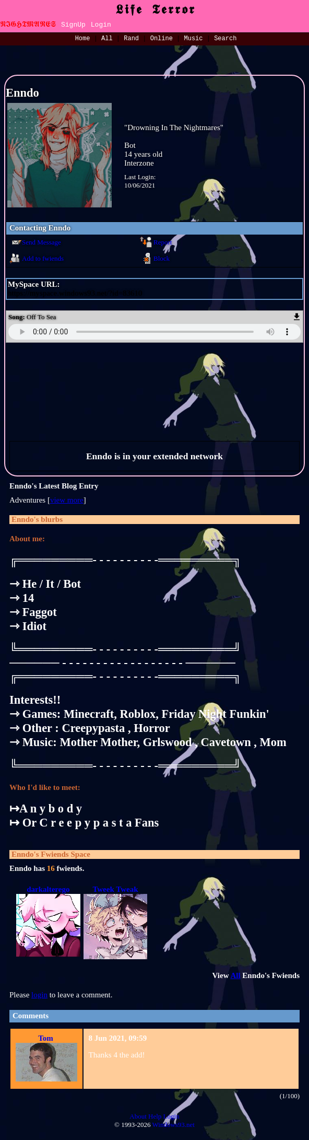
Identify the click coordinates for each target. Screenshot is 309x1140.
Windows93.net (173, 1125)
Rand (131, 39)
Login (101, 25)
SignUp (73, 25)
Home (82, 39)
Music (193, 39)
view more (67, 500)
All (108, 39)
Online (161, 39)
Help (154, 1116)
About (138, 1116)
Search (225, 39)
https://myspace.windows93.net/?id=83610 (75, 293)
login (39, 995)
